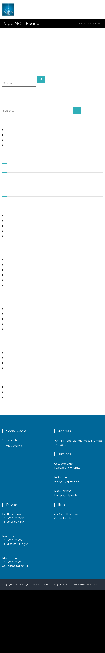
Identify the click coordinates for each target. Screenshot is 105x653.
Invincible (11, 440)
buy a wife (11, 226)
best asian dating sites (17, 201)
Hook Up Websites (15, 275)
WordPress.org (13, 406)
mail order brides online (18, 309)
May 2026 (11, 177)
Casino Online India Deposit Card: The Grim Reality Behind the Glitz (41, 149)
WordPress (91, 584)
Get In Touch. (62, 518)
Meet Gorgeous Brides (17, 319)
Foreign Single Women (18, 265)
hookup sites (12, 280)
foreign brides (13, 255)
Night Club (11, 324)
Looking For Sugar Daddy (19, 299)
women (10, 368)
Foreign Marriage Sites (17, 260)
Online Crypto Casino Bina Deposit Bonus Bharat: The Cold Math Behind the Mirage (49, 135)
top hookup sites (14, 353)
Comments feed (14, 401)
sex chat (10, 348)
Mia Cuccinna (14, 445)
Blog (8, 216)
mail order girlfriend (16, 314)
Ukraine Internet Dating (18, 358)
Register (10, 387)
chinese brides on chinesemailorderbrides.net (29, 231)
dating (9, 245)
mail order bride (14, 304)
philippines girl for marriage (20, 333)
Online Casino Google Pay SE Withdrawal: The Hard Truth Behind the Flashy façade (49, 140)
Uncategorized (13, 363)
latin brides (11, 289)
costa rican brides (14, 240)
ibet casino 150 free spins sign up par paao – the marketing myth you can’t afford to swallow (53, 144)
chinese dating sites (16, 235)
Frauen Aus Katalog (16, 270)
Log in (9, 392)
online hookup (13, 328)
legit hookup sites (15, 294)
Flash (52, 584)
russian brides (13, 338)
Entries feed (12, 396)
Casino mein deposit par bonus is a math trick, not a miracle (36, 130)
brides (9, 221)
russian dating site (15, 343)
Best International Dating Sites (21, 211)
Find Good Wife (14, 250)
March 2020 (12, 182)
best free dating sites (16, 206)
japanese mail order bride (19, 284)
